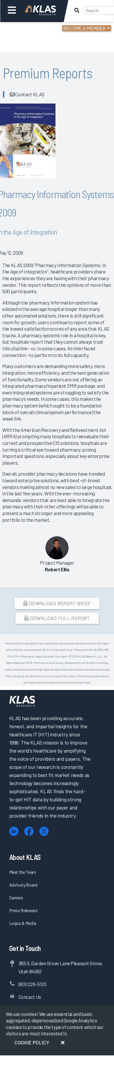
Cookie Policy (31, 1042)
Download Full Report (57, 618)
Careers (16, 897)
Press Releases (23, 910)
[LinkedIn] (14, 831)
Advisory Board (23, 884)
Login (29, 29)
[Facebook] (29, 831)
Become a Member (84, 28)
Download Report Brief (57, 603)
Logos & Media (22, 923)
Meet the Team (22, 872)
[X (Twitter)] (44, 831)
